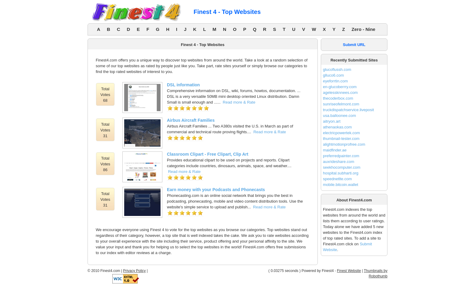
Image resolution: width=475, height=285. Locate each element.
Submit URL (354, 44)
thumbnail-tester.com (341, 138)
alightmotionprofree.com (344, 144)
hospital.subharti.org (340, 173)
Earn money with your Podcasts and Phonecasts (216, 189)
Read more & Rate (239, 102)
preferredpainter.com (341, 156)
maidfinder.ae (335, 150)
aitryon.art (331, 121)
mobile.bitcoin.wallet (340, 184)
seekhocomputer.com (341, 167)
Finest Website (349, 271)
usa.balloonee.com (339, 115)
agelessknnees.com (340, 92)
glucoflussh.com (337, 69)
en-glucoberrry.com (340, 87)
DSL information (183, 84)
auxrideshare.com (338, 161)
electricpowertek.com (341, 133)
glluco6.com (333, 75)
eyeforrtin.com (335, 81)
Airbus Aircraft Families (190, 120)
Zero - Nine (363, 29)
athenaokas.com (337, 127)
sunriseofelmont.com (341, 104)
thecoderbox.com (338, 98)
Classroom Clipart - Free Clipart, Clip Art (207, 154)
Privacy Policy (134, 271)
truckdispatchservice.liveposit (348, 110)
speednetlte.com (337, 179)
